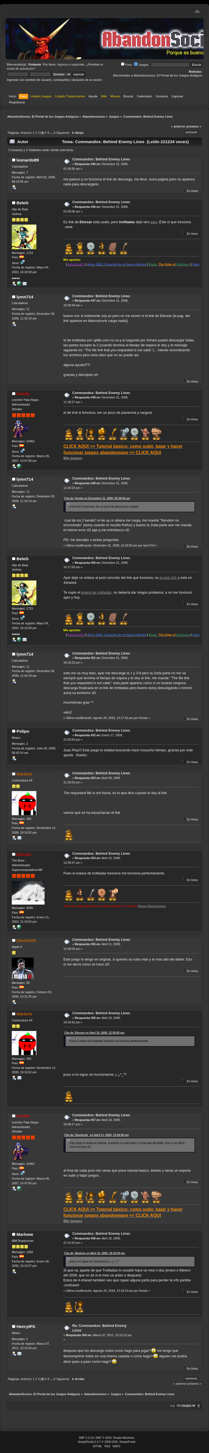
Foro (126, 64)
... (52, 132)
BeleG (22, 202)
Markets (24, 774)
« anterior (178, 126)
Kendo (23, 393)
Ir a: (172, 1405)
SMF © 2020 (104, 1437)
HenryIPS (25, 1326)
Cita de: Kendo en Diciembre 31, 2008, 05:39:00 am (97, 498)
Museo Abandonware (152, 906)
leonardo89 (27, 160)
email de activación (20, 68)
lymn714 (24, 296)
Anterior (26, 132)
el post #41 (168, 578)
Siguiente (62, 132)
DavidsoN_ (27, 940)
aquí (153, 222)
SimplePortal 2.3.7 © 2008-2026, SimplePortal (106, 1441)
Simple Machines (123, 1437)
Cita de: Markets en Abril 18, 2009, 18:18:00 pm (94, 1253)
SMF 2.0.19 (86, 1437)
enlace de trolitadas (96, 592)
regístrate (78, 64)
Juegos (141, 64)
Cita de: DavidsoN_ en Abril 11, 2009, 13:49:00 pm (96, 1135)
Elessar (23, 854)
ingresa (62, 64)
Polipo (22, 731)
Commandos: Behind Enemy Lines (101, 159)
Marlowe (24, 1234)
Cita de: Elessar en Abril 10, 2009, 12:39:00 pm (94, 1032)
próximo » (193, 126)
